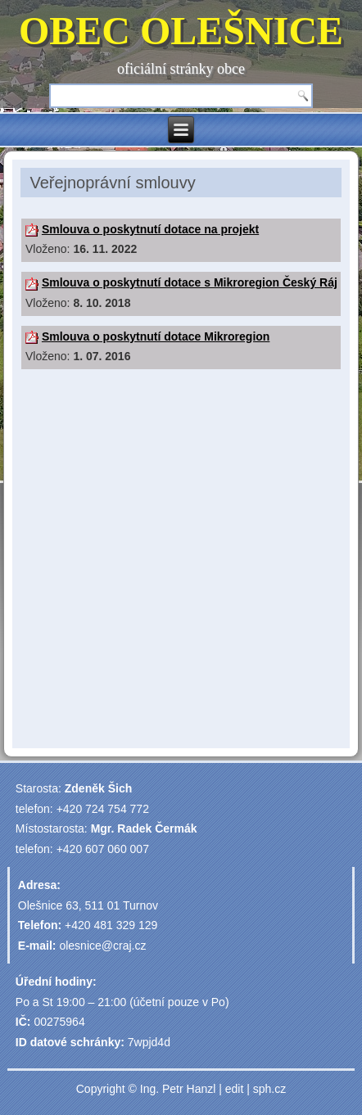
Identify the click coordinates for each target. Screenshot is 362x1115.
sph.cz (269, 1088)
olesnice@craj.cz (102, 945)
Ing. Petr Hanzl (178, 1088)
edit (234, 1088)
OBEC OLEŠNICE (181, 30)
